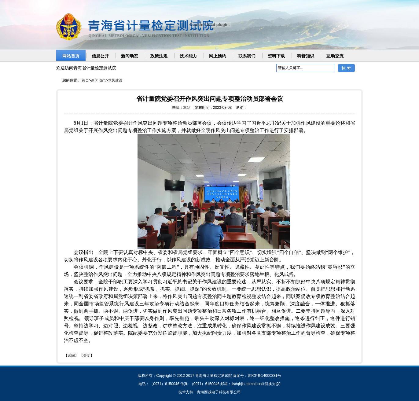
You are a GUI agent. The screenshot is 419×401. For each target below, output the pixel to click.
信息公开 (100, 55)
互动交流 (335, 55)
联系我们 (246, 55)
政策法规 (158, 55)
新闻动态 (129, 55)
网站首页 (70, 55)
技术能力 (188, 55)
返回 (71, 355)
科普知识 (305, 55)
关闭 (86, 355)
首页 (85, 80)
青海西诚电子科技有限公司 (219, 392)
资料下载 (276, 55)
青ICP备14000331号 (264, 375)
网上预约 (217, 55)
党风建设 (115, 80)
